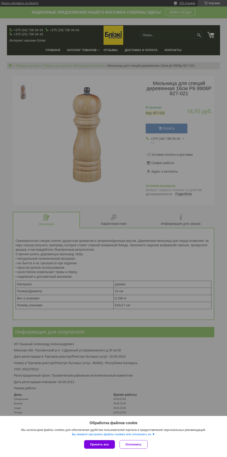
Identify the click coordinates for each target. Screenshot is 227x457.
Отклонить (134, 444)
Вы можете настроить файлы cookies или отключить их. (112, 434)
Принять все (99, 444)
